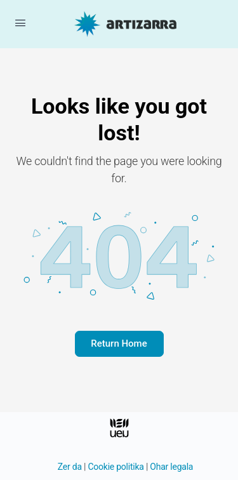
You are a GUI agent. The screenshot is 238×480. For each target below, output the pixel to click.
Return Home (119, 343)
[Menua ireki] (20, 22)
